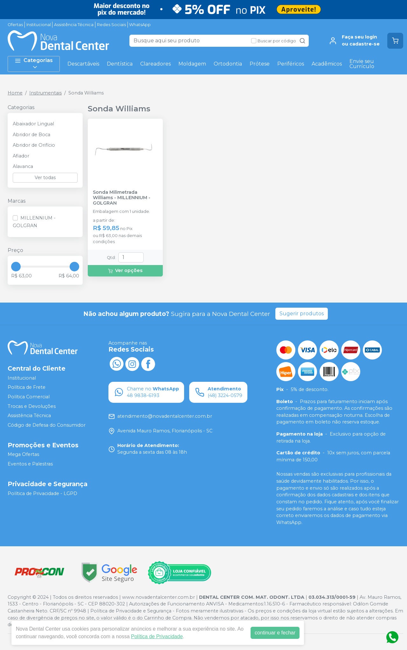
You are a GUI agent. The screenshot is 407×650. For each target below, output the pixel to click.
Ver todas (45, 177)
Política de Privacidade (157, 636)
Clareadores (155, 64)
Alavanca (23, 166)
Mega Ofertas (23, 455)
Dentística (120, 64)
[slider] (16, 266)
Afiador (21, 156)
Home (15, 93)
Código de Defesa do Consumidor (47, 425)
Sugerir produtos (301, 314)
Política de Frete (26, 387)
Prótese (260, 64)
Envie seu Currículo (361, 63)
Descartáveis (83, 64)
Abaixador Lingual (33, 124)
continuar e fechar (275, 632)
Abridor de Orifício (34, 145)
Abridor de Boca (31, 134)
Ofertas (15, 24)
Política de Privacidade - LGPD (42, 493)
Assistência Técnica (73, 24)
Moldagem (192, 64)
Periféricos (290, 64)
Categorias (34, 63)
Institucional (38, 24)
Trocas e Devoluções (32, 406)
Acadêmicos (327, 64)
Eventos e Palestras (30, 464)
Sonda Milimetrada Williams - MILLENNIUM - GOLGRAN (121, 198)
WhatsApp (140, 24)
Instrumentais (45, 93)
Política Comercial (29, 397)
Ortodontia (228, 64)
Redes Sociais (111, 24)
